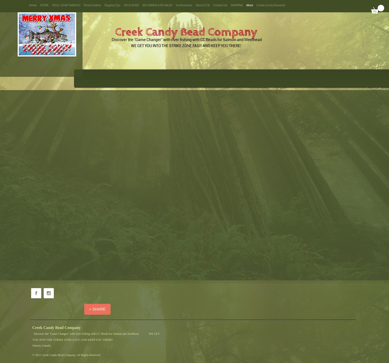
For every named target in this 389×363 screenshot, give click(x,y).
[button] (377, 9)
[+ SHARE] (97, 309)
